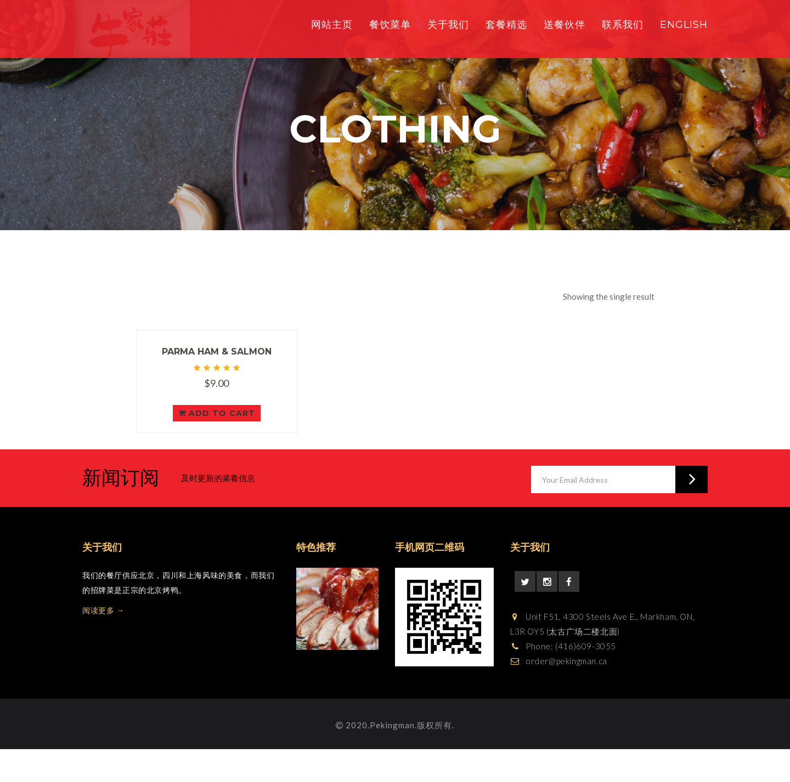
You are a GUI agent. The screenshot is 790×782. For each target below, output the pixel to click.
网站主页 (332, 25)
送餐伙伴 (564, 25)
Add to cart (216, 413)
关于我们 (448, 25)
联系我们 (623, 25)
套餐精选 (506, 25)
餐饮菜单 (390, 25)
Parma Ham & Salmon (217, 351)
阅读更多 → (103, 610)
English (684, 25)
